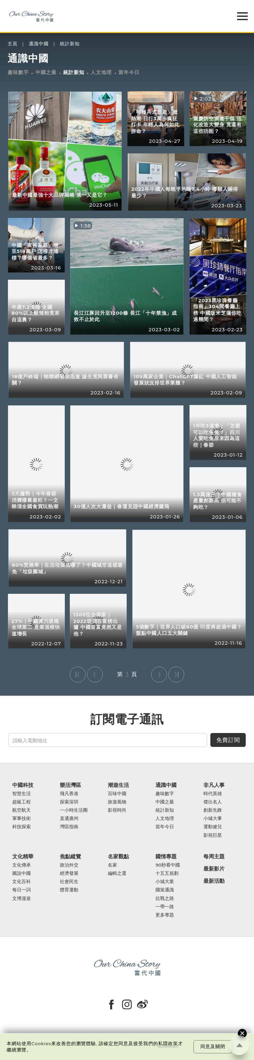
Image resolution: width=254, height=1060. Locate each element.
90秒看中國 (167, 865)
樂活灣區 (70, 785)
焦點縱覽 (70, 856)
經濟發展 (69, 873)
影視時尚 (117, 810)
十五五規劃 (167, 873)
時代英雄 (212, 793)
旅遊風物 (117, 801)
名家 (112, 865)
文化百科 (21, 881)
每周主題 (214, 856)
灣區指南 (69, 826)
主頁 (13, 43)
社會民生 (69, 881)
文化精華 (22, 856)
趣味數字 (18, 72)
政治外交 (69, 865)
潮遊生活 (118, 785)
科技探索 (21, 826)
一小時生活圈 (74, 810)
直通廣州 (69, 818)
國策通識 (164, 889)
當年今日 (129, 72)
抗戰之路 (164, 898)
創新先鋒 (212, 810)
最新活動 (214, 881)
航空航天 (21, 810)
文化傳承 (21, 865)
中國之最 (46, 72)
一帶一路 (164, 906)
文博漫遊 (21, 898)
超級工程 (21, 801)
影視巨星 (212, 835)
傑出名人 (212, 801)
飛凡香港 (69, 793)
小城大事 (212, 818)
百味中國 (117, 793)
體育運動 (69, 889)
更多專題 (164, 915)
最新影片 (214, 869)
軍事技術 (21, 818)
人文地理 (101, 72)
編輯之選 (117, 873)
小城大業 (164, 881)
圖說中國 (21, 873)
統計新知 (70, 43)
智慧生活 (21, 793)
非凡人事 (214, 785)
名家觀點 (118, 856)
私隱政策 (168, 1043)
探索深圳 (69, 801)
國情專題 (166, 856)
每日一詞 (21, 889)
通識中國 (39, 43)
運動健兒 (212, 826)
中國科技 (22, 785)
